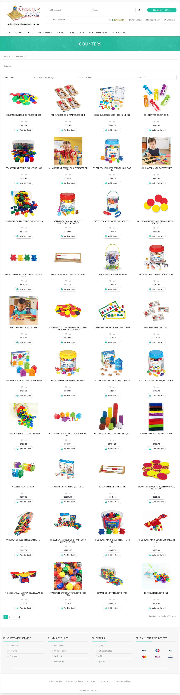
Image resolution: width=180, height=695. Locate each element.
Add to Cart (23, 130)
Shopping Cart (153, 19)
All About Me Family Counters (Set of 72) (67, 169)
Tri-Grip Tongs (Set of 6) (156, 115)
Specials (101, 661)
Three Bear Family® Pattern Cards (112, 327)
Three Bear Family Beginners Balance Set (156, 541)
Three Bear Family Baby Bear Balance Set (24, 594)
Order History (60, 651)
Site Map (14, 656)
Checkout (169, 19)
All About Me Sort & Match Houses (24, 380)
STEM (30, 32)
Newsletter (59, 661)
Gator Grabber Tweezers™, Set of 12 (112, 221)
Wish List (58, 656)
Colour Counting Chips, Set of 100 (23, 115)
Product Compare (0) (43, 77)
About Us (91, 681)
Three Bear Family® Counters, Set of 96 (112, 169)
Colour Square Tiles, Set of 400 (24, 433)
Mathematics (45, 32)
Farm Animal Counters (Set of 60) (156, 274)
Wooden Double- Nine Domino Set (23, 540)
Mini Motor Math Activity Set (156, 168)
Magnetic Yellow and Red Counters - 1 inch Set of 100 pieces (68, 328)
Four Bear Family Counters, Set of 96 (24, 221)
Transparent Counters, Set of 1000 (24, 168)
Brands (101, 645)
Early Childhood (98, 32)
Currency (59, 19)
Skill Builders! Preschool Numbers (112, 115)
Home (7, 32)
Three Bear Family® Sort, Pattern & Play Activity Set (68, 541)
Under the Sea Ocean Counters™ (68, 380)
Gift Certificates (105, 651)
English (19, 32)
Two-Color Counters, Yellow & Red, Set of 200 (156, 488)
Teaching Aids (77, 32)
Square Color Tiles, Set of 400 (112, 593)
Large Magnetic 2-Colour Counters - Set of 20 (156, 222)
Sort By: (81, 77)
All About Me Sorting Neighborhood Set (68, 434)
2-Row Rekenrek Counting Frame (68, 274)
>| (19, 617)
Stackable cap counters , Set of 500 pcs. (68, 594)
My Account (56, 10)
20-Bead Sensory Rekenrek (112, 487)
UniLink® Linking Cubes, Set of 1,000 (112, 433)
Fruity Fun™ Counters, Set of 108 (156, 380)
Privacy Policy (104, 681)
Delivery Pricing (55, 681)
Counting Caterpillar (23, 487)
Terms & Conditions (122, 681)
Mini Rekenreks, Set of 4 (156, 327)
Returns (13, 651)
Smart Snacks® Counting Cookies (112, 380)
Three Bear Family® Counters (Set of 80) (112, 541)
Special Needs (119, 32)
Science (61, 32)
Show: (139, 77)
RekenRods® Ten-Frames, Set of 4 (68, 115)
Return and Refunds (74, 681)
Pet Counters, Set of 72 (156, 593)
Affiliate (101, 656)
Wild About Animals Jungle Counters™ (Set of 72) (68, 222)
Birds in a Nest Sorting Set (23, 327)
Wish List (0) (135, 19)
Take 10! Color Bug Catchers (112, 274)
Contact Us (15, 645)
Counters (19, 56)
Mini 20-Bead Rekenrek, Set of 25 (68, 487)
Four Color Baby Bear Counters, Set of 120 (23, 275)
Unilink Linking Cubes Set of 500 (156, 433)
